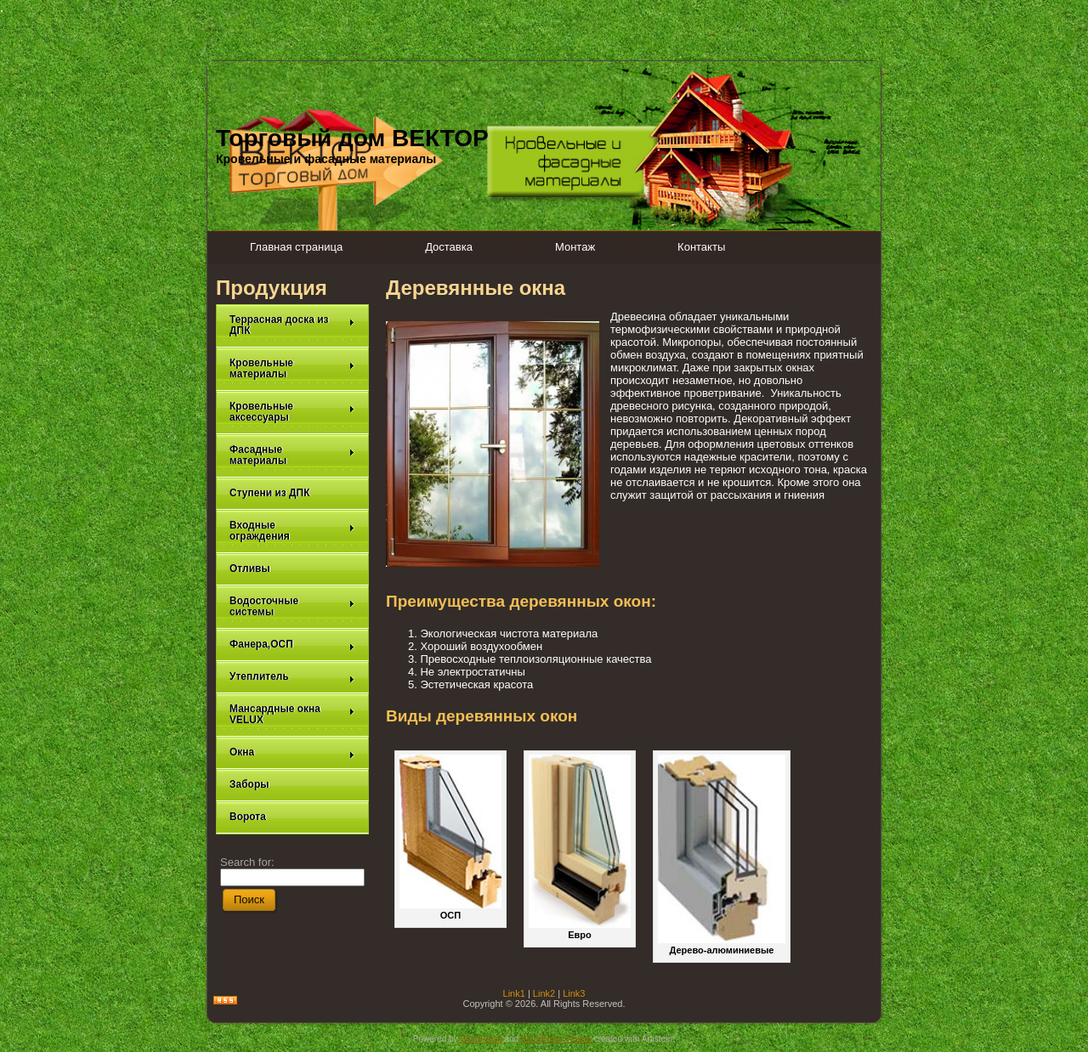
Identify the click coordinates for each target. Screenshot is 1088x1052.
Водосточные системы (292, 606)
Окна (292, 752)
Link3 (574, 993)
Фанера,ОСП (292, 644)
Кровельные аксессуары (292, 411)
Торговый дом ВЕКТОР (352, 138)
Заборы (249, 784)
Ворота (248, 817)
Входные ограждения (292, 530)
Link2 (544, 993)
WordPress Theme (556, 1039)
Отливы (250, 568)
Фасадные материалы (292, 455)
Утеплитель (292, 676)
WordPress (481, 1039)
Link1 (514, 993)
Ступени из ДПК (270, 493)
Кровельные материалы (292, 368)
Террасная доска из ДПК (292, 325)
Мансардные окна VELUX (292, 714)
